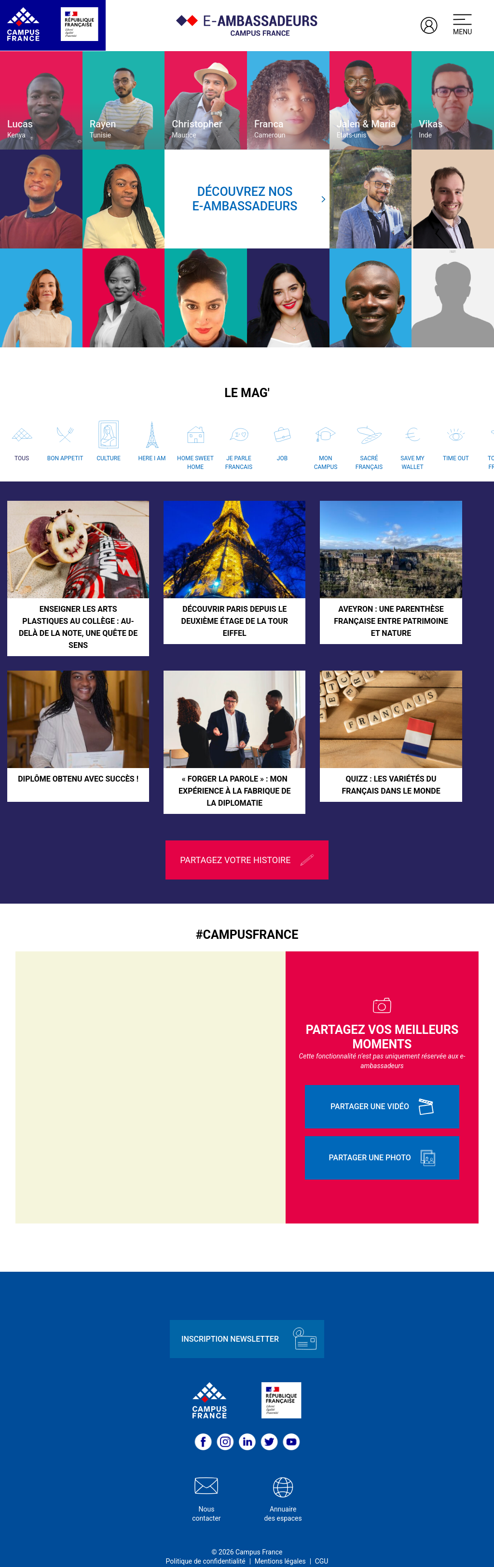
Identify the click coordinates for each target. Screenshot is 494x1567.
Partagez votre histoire (247, 846)
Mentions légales (280, 1547)
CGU (322, 1547)
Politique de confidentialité (206, 1547)
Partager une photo (382, 1144)
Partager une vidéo (382, 1093)
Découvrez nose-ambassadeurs (259, 199)
